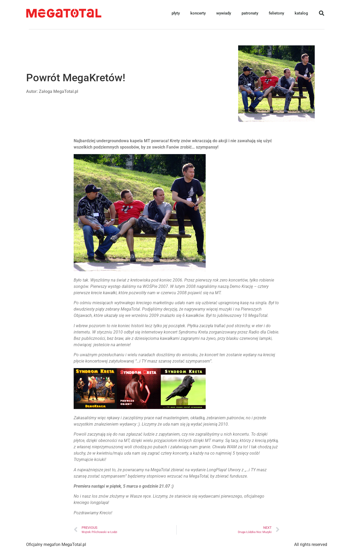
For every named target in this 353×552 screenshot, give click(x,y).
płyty (176, 13)
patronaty (250, 13)
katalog (301, 13)
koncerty (198, 13)
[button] (321, 13)
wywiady (223, 13)
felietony (276, 13)
